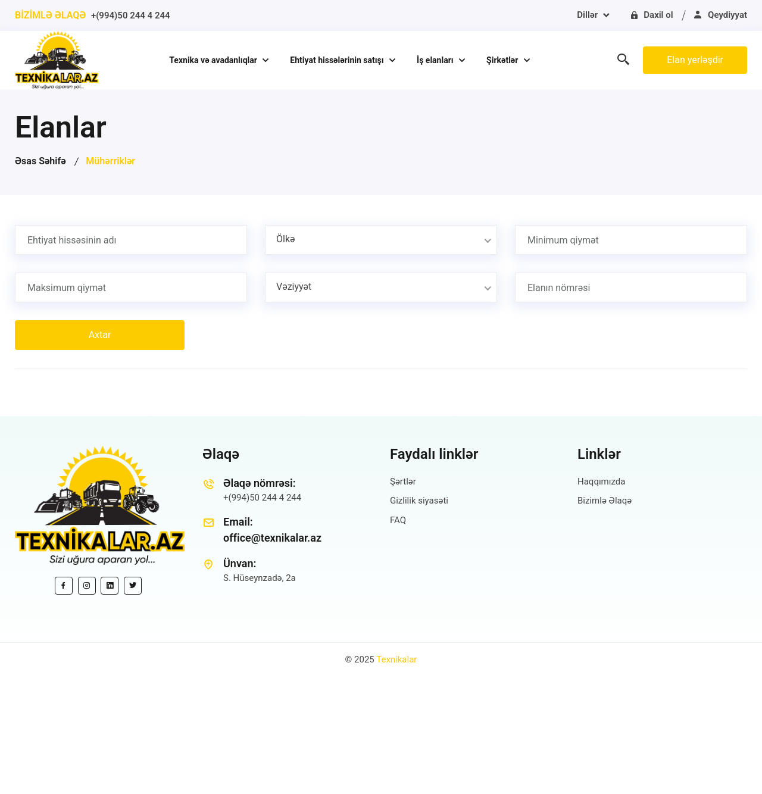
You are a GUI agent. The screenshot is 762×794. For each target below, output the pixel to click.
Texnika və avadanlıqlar (214, 60)
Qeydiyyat (720, 15)
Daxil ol (651, 15)
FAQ (398, 520)
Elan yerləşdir (695, 59)
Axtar (100, 334)
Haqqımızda (601, 481)
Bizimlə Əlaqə (604, 500)
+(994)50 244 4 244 (130, 15)
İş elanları (436, 60)
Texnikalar (396, 659)
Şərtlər (403, 481)
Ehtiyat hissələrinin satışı (338, 60)
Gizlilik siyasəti (419, 500)
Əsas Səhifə (40, 161)
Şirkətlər (503, 60)
